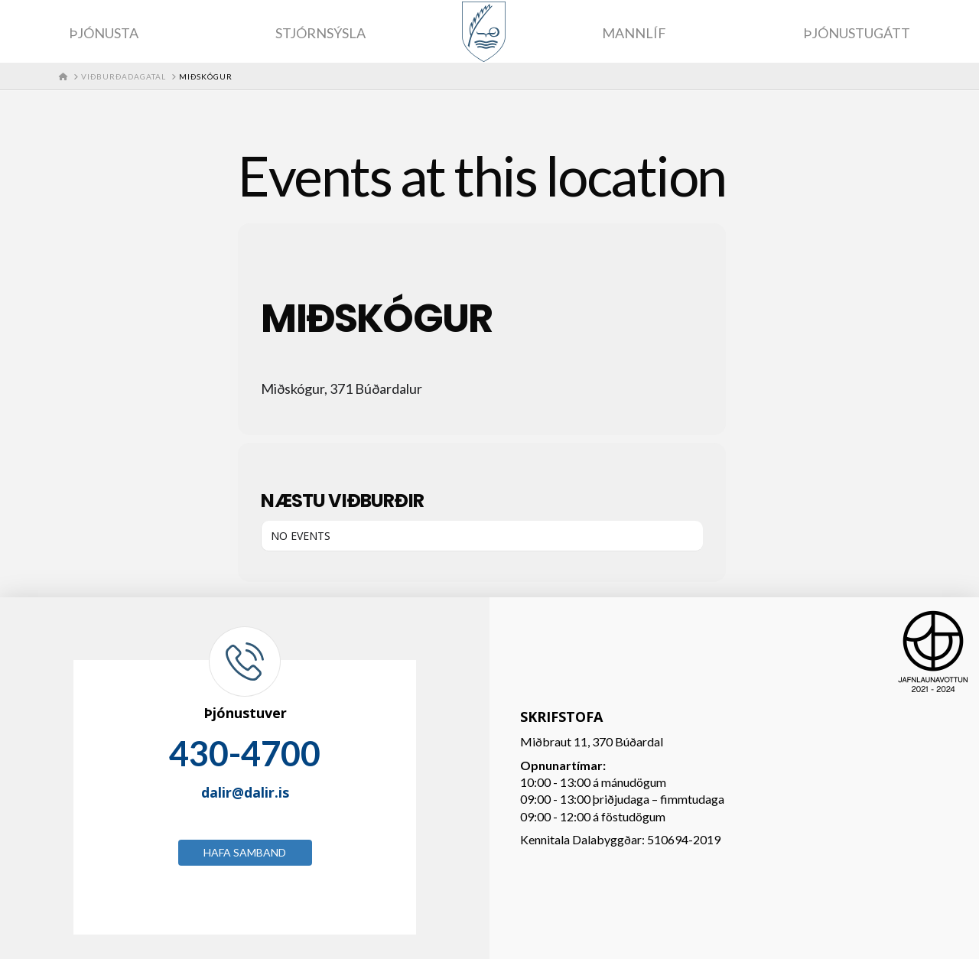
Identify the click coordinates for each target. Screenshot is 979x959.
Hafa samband (244, 852)
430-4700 (244, 753)
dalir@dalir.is (245, 792)
